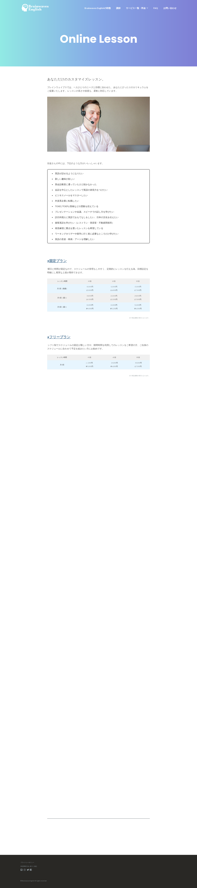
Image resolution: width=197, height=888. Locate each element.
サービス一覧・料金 (136, 8)
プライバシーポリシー (27, 862)
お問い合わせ (169, 8)
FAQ (155, 8)
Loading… (91, 598)
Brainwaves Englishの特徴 (98, 8)
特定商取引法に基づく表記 (29, 866)
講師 (118, 8)
